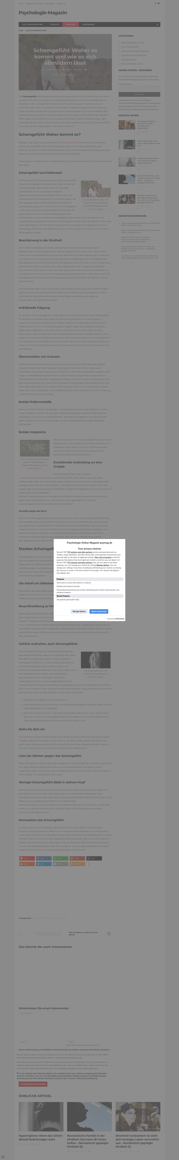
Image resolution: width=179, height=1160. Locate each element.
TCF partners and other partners (79, 552)
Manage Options (103, 565)
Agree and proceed (98, 611)
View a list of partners (103, 557)
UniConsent (119, 619)
